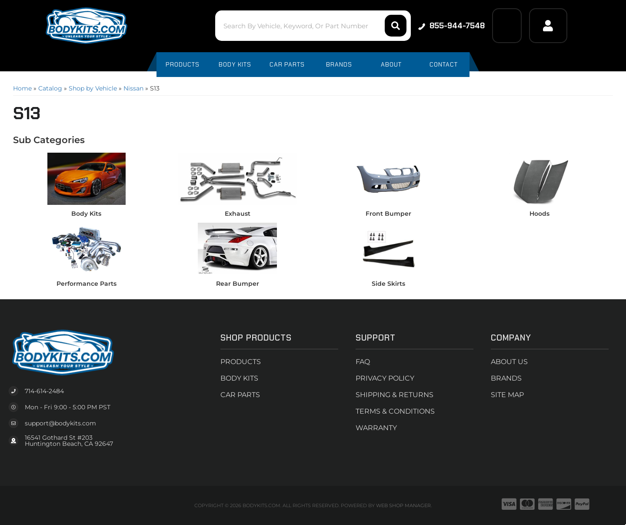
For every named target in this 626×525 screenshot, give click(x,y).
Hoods (539, 213)
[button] (312, 25)
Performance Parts (87, 284)
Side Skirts (388, 284)
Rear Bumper (237, 284)
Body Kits (86, 213)
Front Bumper (388, 213)
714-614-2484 (44, 391)
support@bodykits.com (60, 423)
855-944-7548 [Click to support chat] (451, 25)
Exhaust (237, 213)
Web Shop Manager (403, 505)
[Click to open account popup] (548, 25)
